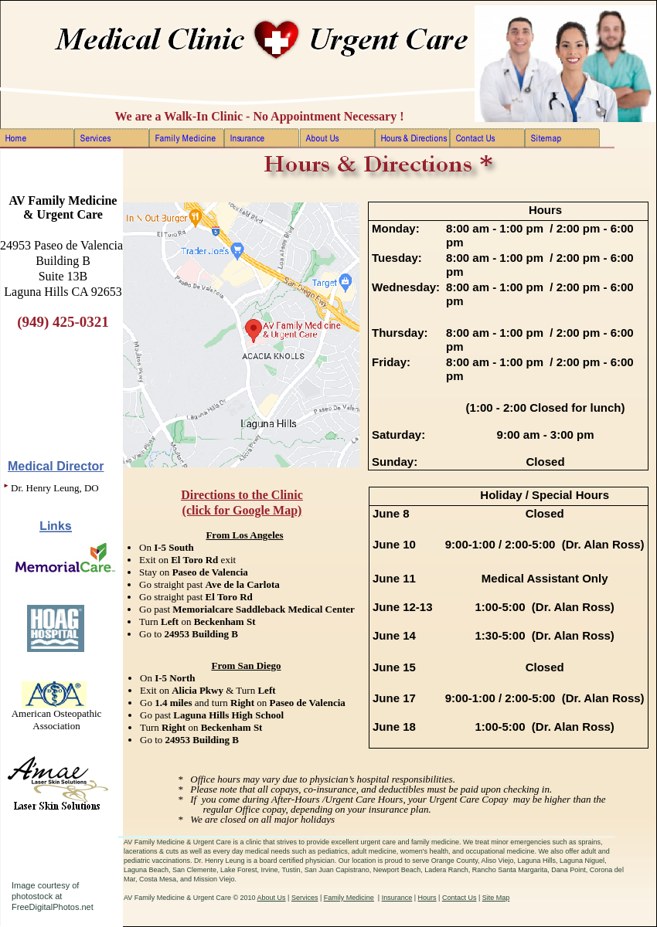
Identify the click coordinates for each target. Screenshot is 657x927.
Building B (63, 260)
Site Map (496, 898)
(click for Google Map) (242, 510)
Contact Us (459, 898)
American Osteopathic (57, 713)
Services (304, 898)
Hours (427, 898)
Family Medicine (349, 898)
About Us (271, 898)
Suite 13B (63, 276)
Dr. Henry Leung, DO (55, 488)
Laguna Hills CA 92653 (62, 291)
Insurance (397, 898)
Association (56, 726)
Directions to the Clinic (241, 494)
